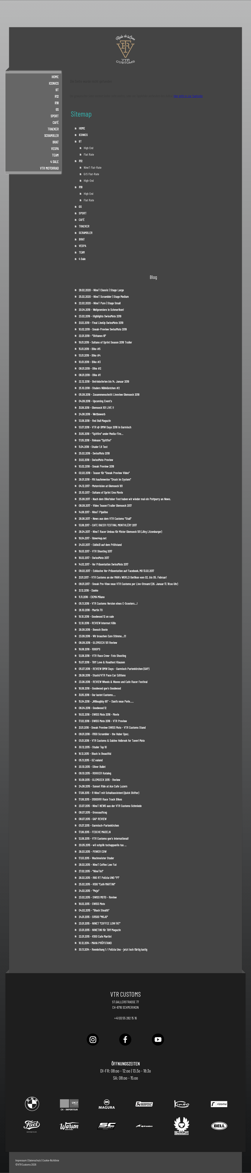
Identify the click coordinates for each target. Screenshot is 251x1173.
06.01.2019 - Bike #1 (90, 375)
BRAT (55, 142)
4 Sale (54, 161)
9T (57, 90)
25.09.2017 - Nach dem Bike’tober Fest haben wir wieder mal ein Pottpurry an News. (125, 499)
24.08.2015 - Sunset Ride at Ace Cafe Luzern (103, 786)
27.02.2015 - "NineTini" (91, 871)
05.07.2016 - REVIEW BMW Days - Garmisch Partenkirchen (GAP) (114, 669)
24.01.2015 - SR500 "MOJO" (93, 917)
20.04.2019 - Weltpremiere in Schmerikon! (101, 310)
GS (57, 109)
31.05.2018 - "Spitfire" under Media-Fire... (101, 434)
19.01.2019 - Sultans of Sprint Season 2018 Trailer (105, 342)
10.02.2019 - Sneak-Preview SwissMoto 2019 (103, 329)
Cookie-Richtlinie (50, 1160)
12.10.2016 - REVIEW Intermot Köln (97, 623)
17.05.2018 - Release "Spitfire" (95, 440)
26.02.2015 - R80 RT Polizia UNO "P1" (99, 878)
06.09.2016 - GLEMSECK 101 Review (98, 643)
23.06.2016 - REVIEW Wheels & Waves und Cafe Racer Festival (113, 682)
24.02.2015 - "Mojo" (89, 891)
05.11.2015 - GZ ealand (91, 760)
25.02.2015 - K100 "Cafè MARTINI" (97, 884)
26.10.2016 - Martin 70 (91, 610)
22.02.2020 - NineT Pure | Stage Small (100, 303)
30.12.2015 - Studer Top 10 (93, 747)
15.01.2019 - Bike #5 (89, 349)
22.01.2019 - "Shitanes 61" (92, 336)
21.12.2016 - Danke (88, 590)
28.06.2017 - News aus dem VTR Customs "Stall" (105, 518)
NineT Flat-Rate (92, 167)
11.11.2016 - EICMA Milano (92, 597)
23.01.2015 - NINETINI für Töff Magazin (100, 930)
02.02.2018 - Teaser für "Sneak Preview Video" (104, 473)
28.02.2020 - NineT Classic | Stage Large (101, 290)
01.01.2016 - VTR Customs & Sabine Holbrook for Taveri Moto (112, 740)
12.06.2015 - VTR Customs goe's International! (103, 838)
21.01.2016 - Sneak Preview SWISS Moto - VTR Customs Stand (112, 727)
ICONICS (54, 83)
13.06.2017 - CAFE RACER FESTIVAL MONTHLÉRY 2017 (108, 525)
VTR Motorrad (49, 168)
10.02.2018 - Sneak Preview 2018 (96, 466)
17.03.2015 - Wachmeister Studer (96, 858)
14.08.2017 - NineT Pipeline (93, 512)
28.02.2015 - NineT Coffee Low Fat (98, 865)
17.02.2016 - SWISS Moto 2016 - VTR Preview (103, 721)
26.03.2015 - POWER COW (92, 851)
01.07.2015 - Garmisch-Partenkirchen (99, 825)
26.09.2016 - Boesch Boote (93, 629)
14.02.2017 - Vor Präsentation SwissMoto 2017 (103, 564)
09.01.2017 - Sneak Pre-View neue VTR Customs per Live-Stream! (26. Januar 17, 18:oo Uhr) (128, 584)
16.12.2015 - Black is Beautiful (95, 754)
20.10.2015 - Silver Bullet (92, 767)
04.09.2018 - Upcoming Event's (95, 401)
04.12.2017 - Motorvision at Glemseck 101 (101, 486)
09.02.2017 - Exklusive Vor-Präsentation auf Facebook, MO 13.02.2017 (116, 571)
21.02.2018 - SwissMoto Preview (96, 460)
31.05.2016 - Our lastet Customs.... (97, 695)
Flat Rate (89, 154)
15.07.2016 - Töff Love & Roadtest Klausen (102, 662)
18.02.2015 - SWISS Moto (92, 904)
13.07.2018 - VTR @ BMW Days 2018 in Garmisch (105, 427)
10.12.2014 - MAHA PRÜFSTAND (95, 943)
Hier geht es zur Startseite (188, 96)
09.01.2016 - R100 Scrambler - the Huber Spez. (104, 734)
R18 (57, 103)
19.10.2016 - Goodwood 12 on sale (96, 616)
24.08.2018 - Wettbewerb (92, 414)
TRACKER (53, 129)
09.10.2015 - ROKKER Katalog (95, 773)
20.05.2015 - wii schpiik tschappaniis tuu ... (102, 845)
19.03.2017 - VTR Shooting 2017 (95, 551)
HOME (55, 77)
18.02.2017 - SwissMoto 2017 (94, 558)
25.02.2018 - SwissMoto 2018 (94, 453)
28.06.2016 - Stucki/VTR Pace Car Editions (102, 675)
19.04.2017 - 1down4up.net (92, 538)
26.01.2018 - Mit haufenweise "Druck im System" (105, 479)
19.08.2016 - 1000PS (89, 649)
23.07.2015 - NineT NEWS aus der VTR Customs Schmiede (110, 806)
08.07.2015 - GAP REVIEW (92, 819)
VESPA (55, 148)
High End (88, 148)
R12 (57, 96)
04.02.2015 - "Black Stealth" (94, 910)
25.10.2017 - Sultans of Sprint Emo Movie (101, 492)
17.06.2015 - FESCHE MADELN (95, 832)
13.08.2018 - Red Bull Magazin (95, 421)
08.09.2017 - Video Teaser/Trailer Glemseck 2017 (105, 505)
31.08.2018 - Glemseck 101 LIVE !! (96, 407)
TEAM (55, 155)
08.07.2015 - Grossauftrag (93, 812)
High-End (89, 180)
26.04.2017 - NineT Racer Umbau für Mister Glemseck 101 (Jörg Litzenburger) (120, 532)
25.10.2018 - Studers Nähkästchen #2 (99, 388)
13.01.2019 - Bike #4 (89, 355)
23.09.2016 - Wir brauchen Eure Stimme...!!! (102, 636)
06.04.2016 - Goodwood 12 (92, 708)
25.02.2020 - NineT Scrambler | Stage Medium (104, 297)
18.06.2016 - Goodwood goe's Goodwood (100, 688)
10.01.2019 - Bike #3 (90, 362)
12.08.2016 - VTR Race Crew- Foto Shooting (102, 656)
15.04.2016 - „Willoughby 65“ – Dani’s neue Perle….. (106, 701)
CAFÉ (56, 122)
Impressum (21, 1160)
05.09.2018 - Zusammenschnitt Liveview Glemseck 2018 (109, 394)
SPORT (55, 116)
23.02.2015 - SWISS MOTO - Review (98, 897)
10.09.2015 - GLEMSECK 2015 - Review (99, 780)
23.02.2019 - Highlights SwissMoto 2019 (100, 316)
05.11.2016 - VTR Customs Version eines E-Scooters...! (108, 603)
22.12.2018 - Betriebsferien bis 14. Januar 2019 (104, 381)
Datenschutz (34, 1160)
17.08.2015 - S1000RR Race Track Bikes (100, 799)
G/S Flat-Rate (91, 174)
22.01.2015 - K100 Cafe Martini (95, 936)
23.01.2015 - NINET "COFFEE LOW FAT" (99, 923)
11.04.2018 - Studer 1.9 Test (93, 447)
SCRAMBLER (51, 135)
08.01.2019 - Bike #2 (90, 368)
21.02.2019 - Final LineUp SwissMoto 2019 (101, 323)
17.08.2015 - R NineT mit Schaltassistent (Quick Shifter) (109, 793)
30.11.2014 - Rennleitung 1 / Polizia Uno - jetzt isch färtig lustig (113, 949)
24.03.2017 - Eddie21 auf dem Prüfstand (100, 545)
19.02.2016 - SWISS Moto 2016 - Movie (99, 714)
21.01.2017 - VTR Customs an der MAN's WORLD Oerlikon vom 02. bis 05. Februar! (123, 577)
